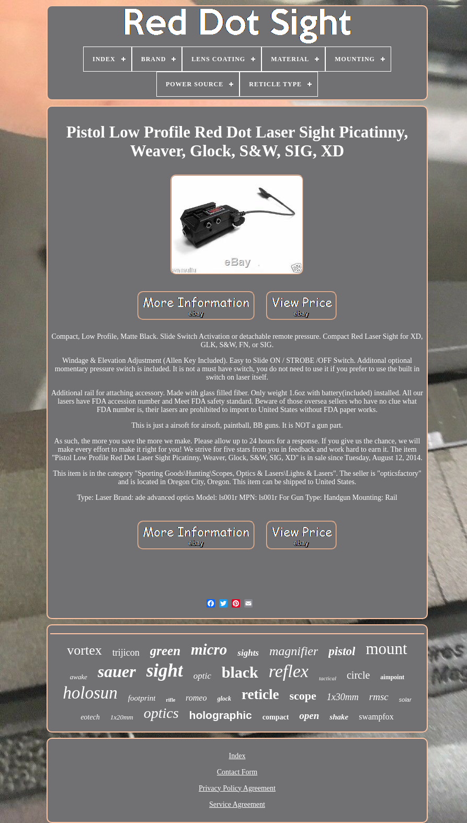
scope (303, 695)
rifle (170, 700)
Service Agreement (237, 804)
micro (209, 649)
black (240, 672)
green (165, 651)
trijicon (126, 652)
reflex (289, 671)
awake (78, 677)
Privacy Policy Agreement (237, 788)
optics (161, 713)
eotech (90, 717)
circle (358, 675)
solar (405, 699)
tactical (327, 678)
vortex (84, 650)
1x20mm (121, 717)
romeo (196, 697)
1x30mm (343, 697)
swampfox (376, 716)
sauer (117, 671)
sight (164, 670)
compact (276, 717)
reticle (260, 694)
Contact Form (237, 772)
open (309, 715)
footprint (142, 698)
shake (338, 717)
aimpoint (392, 677)
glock (224, 698)
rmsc (379, 696)
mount (386, 648)
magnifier (293, 651)
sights (248, 653)
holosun (90, 692)
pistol (341, 651)
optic (202, 676)
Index (237, 756)
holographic (220, 715)
